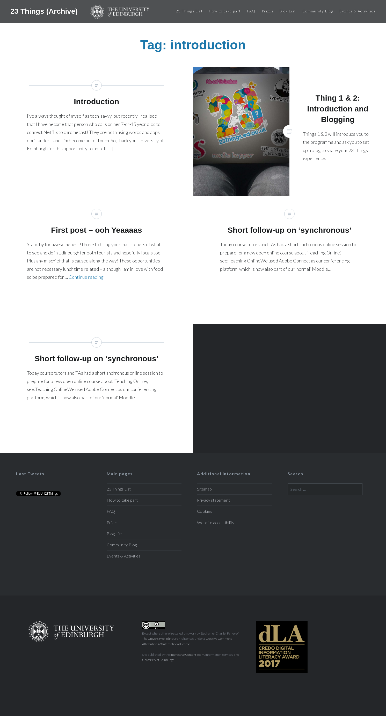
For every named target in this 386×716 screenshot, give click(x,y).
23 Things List (189, 11)
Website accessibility (215, 522)
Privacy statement (213, 500)
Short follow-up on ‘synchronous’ (289, 260)
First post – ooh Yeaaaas (96, 260)
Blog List (288, 11)
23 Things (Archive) (45, 11)
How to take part (225, 11)
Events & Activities (357, 11)
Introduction (96, 131)
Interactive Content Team (187, 655)
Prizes (267, 11)
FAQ (251, 11)
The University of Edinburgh (161, 638)
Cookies (204, 511)
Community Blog (317, 11)
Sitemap (204, 488)
